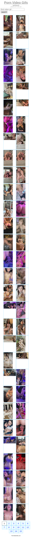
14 (16, 531)
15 (21, 531)
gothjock (16, 5)
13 (11, 531)
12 (28, 527)
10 (18, 527)
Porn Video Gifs (16, 2)
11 (23, 527)
